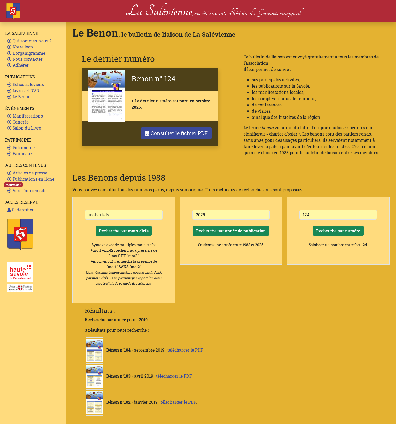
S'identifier (20, 209)
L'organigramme (26, 53)
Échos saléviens (25, 84)
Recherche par (124, 230)
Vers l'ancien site (26, 190)
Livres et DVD (23, 90)
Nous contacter (25, 59)
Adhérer (18, 65)
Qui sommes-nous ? (29, 41)
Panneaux (20, 153)
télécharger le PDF (185, 350)
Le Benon (19, 96)
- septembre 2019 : (126, 350)
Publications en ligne (30, 179)
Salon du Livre (24, 128)
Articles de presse (27, 172)
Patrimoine (21, 147)
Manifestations (25, 116)
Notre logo (20, 47)
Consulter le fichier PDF (176, 133)
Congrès (18, 122)
